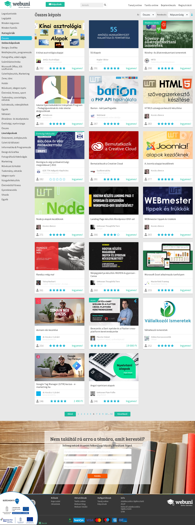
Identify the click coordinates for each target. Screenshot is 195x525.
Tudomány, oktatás (12, 170)
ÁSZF (123, 504)
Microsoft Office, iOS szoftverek (12, 67)
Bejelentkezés (168, 5)
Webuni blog (80, 504)
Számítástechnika (11, 61)
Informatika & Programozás (16, 147)
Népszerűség (179, 14)
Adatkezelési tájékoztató (132, 501)
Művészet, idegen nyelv (14, 87)
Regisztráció (185, 5)
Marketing (7, 161)
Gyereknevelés (9, 189)
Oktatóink (55, 504)
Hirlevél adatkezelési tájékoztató (130, 507)
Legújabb (6, 18)
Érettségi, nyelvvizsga (13, 123)
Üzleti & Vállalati (10, 142)
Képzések (55, 4)
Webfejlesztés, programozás (17, 52)
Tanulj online (135, 5)
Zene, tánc (7, 78)
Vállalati (6, 114)
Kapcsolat (55, 501)
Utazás (5, 194)
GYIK (123, 511)
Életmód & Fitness (11, 185)
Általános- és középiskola (15, 118)
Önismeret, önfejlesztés (14, 137)
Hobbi (5, 83)
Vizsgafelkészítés (11, 180)
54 (111, 414)
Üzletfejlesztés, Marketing (16, 73)
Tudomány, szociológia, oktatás (14, 98)
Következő (122, 414)
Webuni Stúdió (80, 506)
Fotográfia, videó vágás (14, 57)
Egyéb (5, 109)
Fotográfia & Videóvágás (14, 156)
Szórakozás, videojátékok (15, 104)
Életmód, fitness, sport (14, 92)
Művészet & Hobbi (11, 166)
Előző (70, 414)
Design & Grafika (10, 151)
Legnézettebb (9, 13)
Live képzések (9, 133)
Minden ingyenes (10, 23)
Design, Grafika (9, 47)
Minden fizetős (9, 27)
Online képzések (11, 42)
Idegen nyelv (8, 175)
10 (106, 414)
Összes (5, 38)
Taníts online (151, 5)
